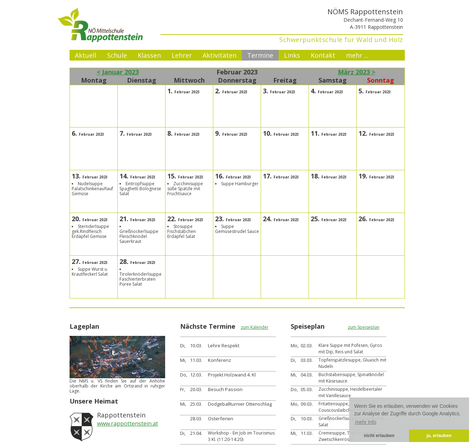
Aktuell (85, 55)
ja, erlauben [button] (439, 435)
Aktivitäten (219, 55)
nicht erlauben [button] (379, 435)
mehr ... (357, 55)
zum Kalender (255, 327)
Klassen (149, 55)
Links (292, 55)
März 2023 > (356, 72)
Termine (260, 55)
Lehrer (182, 55)
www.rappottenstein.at (127, 423)
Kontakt (323, 55)
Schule (117, 55)
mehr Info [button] (365, 422)
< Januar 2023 (118, 72)
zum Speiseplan (363, 327)
